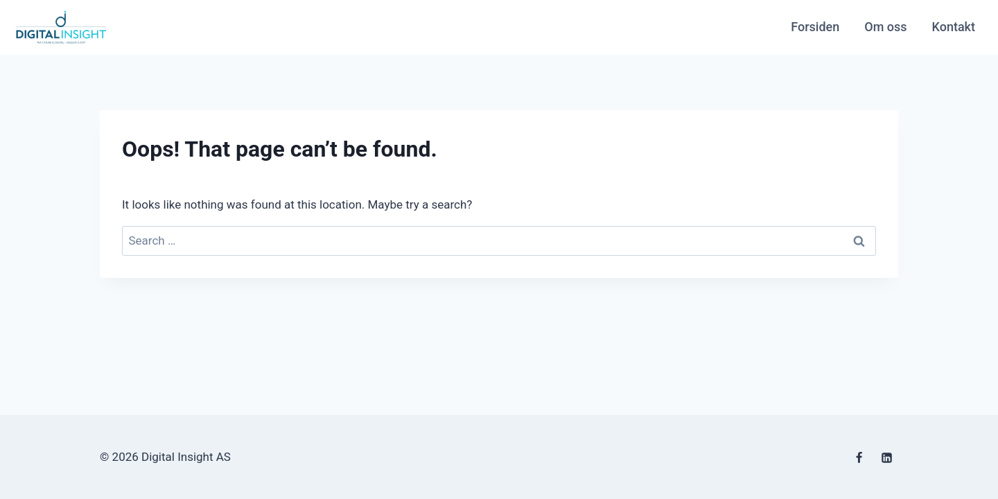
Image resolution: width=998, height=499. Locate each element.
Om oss (885, 26)
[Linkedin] (886, 458)
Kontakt (953, 26)
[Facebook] (859, 458)
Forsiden (815, 26)
